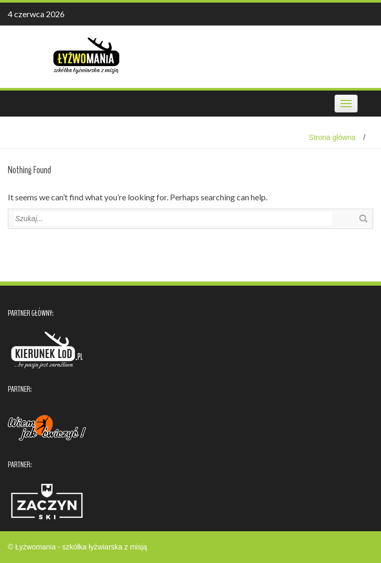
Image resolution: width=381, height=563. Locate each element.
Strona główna (332, 137)
